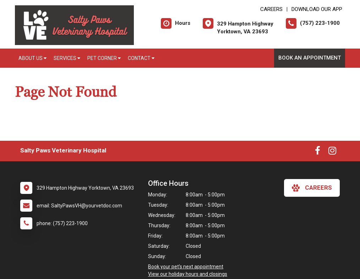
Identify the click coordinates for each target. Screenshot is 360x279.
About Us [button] (32, 58)
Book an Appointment (309, 58)
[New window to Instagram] (332, 152)
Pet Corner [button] (104, 58)
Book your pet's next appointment (185, 266)
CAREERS (271, 9)
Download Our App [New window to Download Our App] (316, 9)
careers (312, 188)
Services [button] (67, 58)
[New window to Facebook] (317, 152)
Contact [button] (141, 58)
